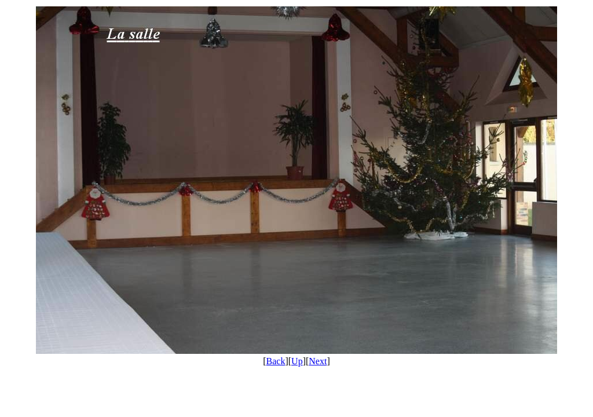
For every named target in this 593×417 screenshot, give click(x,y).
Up (297, 361)
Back (275, 361)
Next (318, 361)
